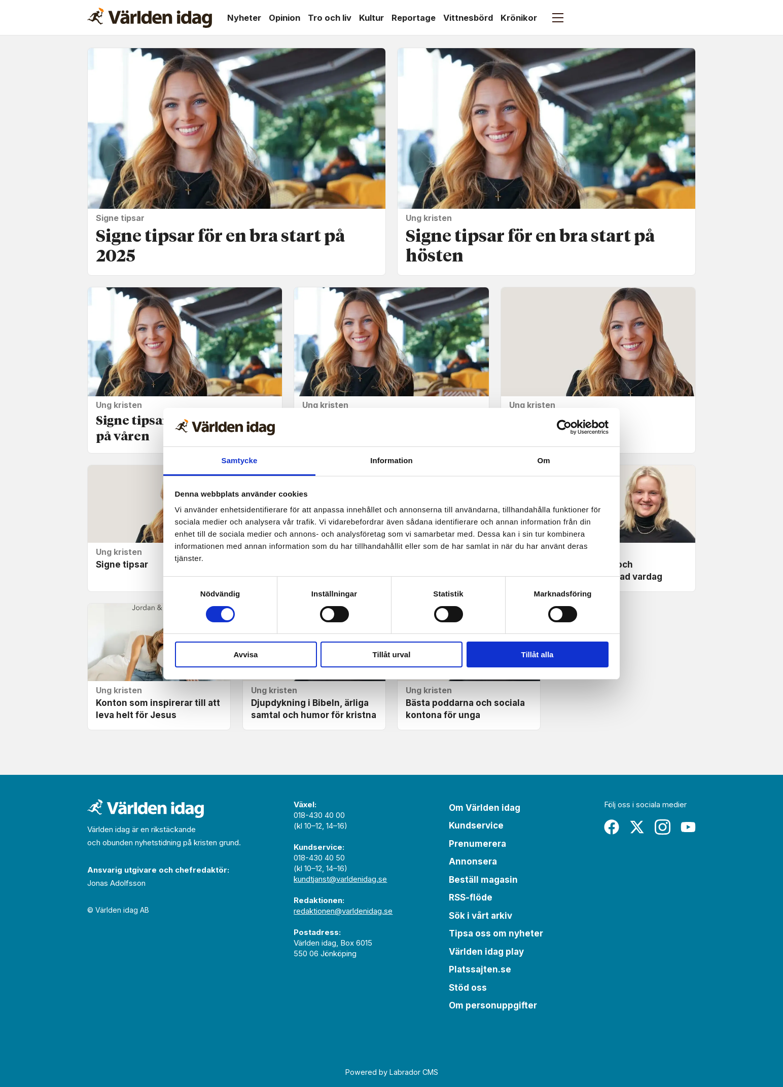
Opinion (284, 18)
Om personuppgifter (493, 1005)
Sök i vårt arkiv (480, 916)
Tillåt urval (392, 654)
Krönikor (519, 18)
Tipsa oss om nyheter (496, 933)
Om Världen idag (484, 808)
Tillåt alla (537, 654)
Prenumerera (477, 844)
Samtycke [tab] (240, 460)
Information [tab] (391, 460)
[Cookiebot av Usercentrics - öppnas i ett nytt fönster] (564, 427)
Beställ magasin (483, 880)
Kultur (371, 18)
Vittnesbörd (468, 18)
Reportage (414, 18)
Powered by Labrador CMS (391, 1072)
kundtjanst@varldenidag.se (340, 879)
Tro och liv (329, 18)
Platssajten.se (480, 969)
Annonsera (473, 861)
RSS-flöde (470, 897)
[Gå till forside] (149, 17)
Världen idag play (486, 952)
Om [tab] (543, 460)
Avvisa (246, 654)
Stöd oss (468, 988)
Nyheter (244, 18)
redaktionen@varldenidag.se (343, 911)
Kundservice (476, 825)
